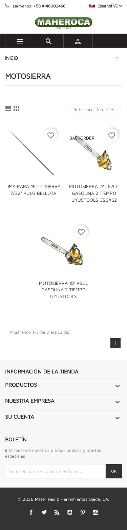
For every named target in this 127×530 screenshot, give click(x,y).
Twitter (43, 512)
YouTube (69, 512)
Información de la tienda (41, 371)
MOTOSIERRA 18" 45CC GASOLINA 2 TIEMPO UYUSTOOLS (63, 289)
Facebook (31, 512)
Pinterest (82, 512)
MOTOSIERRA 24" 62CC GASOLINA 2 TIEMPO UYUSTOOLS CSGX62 (94, 193)
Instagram (95, 512)
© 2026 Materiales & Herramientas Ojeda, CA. (63, 499)
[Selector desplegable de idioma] (105, 6)
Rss (56, 512)
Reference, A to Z (95, 109)
